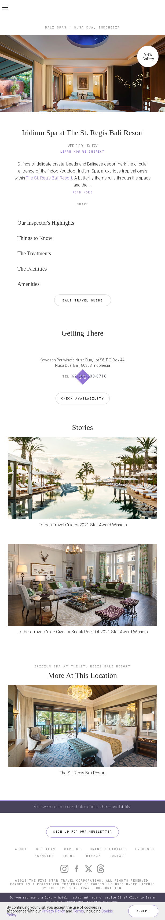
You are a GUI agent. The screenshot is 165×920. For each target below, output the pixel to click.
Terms (78, 911)
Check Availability (82, 398)
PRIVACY (92, 856)
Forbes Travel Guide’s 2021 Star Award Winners (82, 524)
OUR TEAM (45, 849)
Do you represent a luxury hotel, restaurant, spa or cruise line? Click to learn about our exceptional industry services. (82, 899)
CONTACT (117, 856)
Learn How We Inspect (82, 151)
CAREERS (72, 849)
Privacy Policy (53, 911)
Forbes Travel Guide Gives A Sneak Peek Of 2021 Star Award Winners (82, 631)
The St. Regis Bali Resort (49, 178)
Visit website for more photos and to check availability (82, 806)
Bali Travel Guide (83, 300)
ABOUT (21, 849)
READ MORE (82, 192)
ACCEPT (143, 911)
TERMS (69, 856)
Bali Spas (56, 27)
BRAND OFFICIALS (108, 849)
